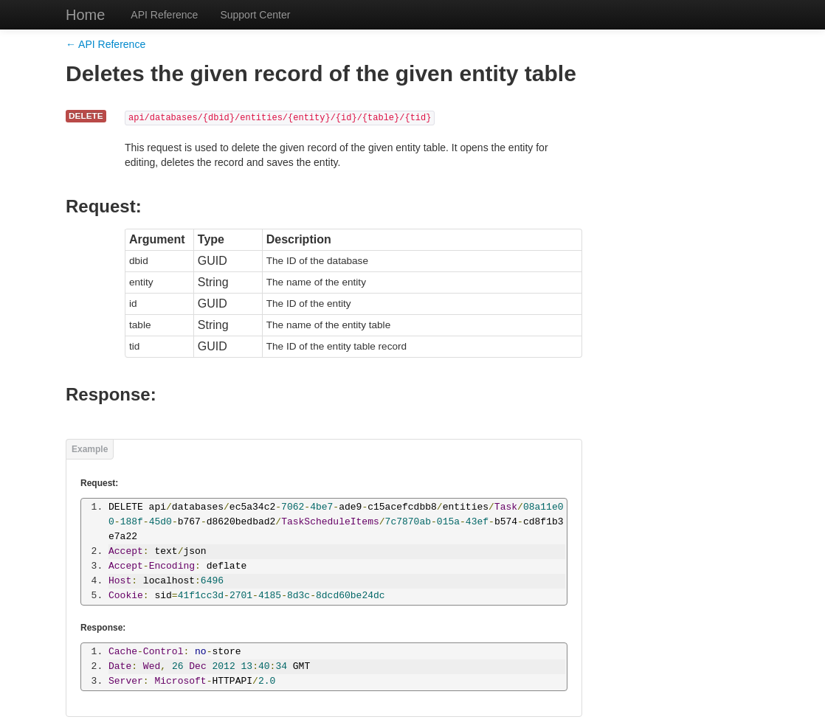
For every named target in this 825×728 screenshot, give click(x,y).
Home (85, 15)
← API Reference (105, 44)
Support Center (255, 15)
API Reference (164, 15)
